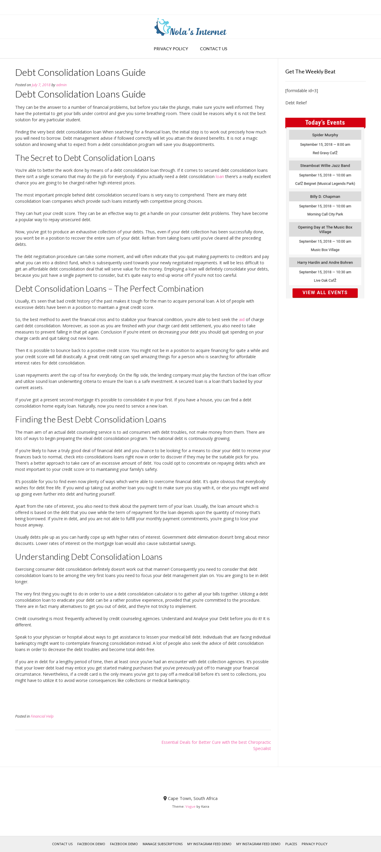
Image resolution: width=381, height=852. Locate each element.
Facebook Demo (91, 844)
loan (220, 176)
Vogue (190, 806)
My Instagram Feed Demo (209, 844)
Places (291, 844)
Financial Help (42, 716)
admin (61, 84)
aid (242, 319)
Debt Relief (296, 103)
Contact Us (213, 48)
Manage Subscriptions (162, 844)
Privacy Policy (171, 48)
